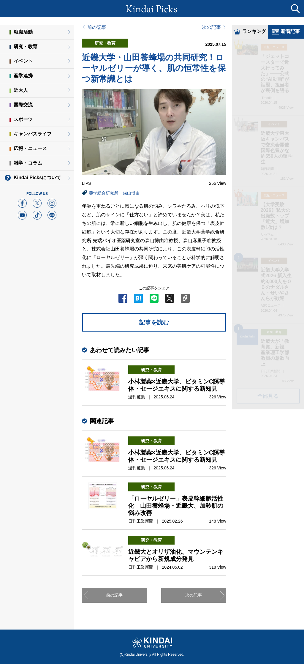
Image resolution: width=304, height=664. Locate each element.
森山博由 (131, 193)
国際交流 (23, 104)
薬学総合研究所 (103, 193)
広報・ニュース (30, 148)
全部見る (268, 397)
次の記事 (211, 27)
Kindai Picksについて (37, 177)
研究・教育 (25, 46)
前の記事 (96, 27)
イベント (23, 61)
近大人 (21, 90)
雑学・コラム (28, 162)
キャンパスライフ (33, 133)
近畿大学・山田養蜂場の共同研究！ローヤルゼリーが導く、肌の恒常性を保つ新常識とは (154, 68)
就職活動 (23, 31)
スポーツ (23, 119)
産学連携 (23, 75)
